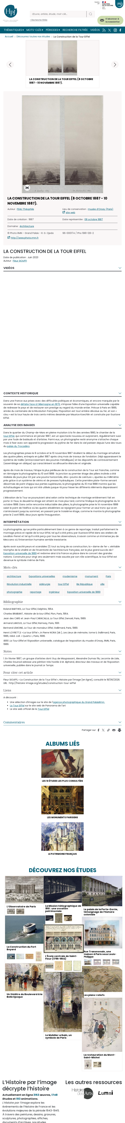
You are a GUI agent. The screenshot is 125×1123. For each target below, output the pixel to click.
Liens (7, 691)
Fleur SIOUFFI (20, 261)
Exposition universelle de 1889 (83, 592)
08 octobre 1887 (93, 220)
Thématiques (13, 30)
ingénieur (54, 592)
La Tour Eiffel (17, 706)
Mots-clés (33, 30)
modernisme (70, 577)
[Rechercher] (58, 14)
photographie (14, 592)
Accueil (9, 36)
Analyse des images (19, 426)
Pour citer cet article (18, 673)
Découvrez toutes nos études (33, 36)
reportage (35, 592)
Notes (7, 652)
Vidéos (95, 30)
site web (70, 213)
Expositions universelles (42, 577)
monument (91, 577)
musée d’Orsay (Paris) (100, 209)
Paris (108, 577)
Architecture (27, 227)
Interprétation (16, 522)
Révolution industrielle (19, 584)
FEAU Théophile (25, 209)
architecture (14, 577)
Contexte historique (20, 394)
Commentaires (14, 723)
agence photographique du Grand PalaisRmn (79, 702)
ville (102, 584)
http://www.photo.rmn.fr (25, 238)
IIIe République (84, 584)
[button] (114, 64)
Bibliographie (13, 602)
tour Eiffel (63, 584)
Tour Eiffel (43, 709)
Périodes (52, 30)
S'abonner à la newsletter (112, 20)
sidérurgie (44, 584)
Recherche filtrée (75, 30)
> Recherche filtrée (38, 19)
